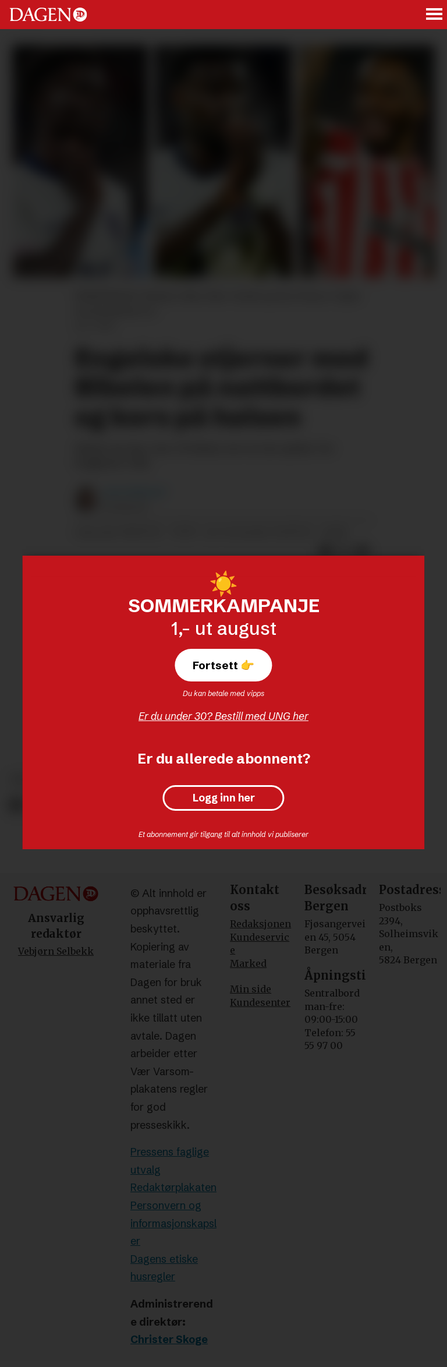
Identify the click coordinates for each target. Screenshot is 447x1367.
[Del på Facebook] (16, 805)
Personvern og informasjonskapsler (173, 1223)
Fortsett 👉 (223, 665)
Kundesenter (260, 1002)
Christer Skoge (169, 1339)
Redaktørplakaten (173, 1187)
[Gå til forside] (48, 14)
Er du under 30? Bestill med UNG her (223, 716)
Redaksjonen (260, 924)
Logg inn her (224, 798)
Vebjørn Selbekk (56, 951)
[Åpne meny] (435, 15)
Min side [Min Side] (250, 989)
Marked (248, 963)
